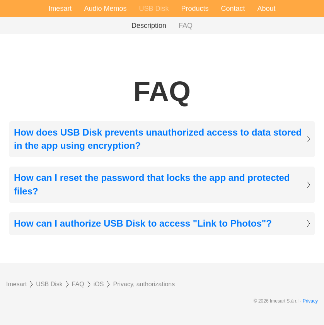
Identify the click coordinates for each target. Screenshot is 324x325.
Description (148, 25)
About (266, 8)
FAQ (186, 25)
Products (194, 8)
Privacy (310, 301)
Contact (233, 8)
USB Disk (154, 8)
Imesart (60, 8)
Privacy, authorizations (144, 284)
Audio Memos (105, 8)
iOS (99, 284)
